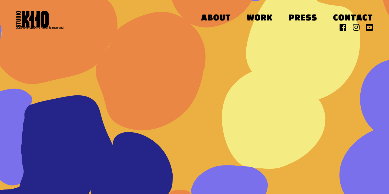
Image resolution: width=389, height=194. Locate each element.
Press (303, 18)
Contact (353, 18)
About (216, 18)
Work (260, 18)
